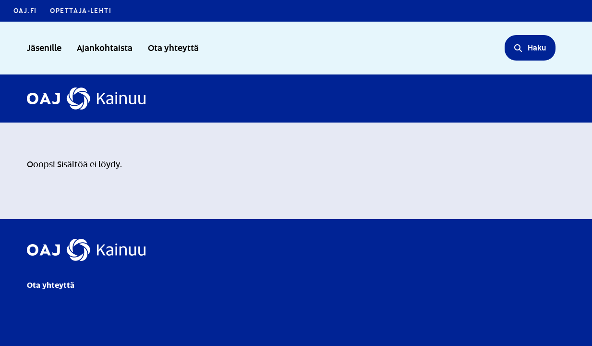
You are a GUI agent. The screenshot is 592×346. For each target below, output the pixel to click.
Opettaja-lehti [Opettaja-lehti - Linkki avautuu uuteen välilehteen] (80, 10)
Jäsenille (44, 47)
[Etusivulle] (86, 98)
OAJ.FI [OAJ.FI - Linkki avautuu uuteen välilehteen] (24, 10)
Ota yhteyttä (173, 47)
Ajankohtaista (105, 47)
